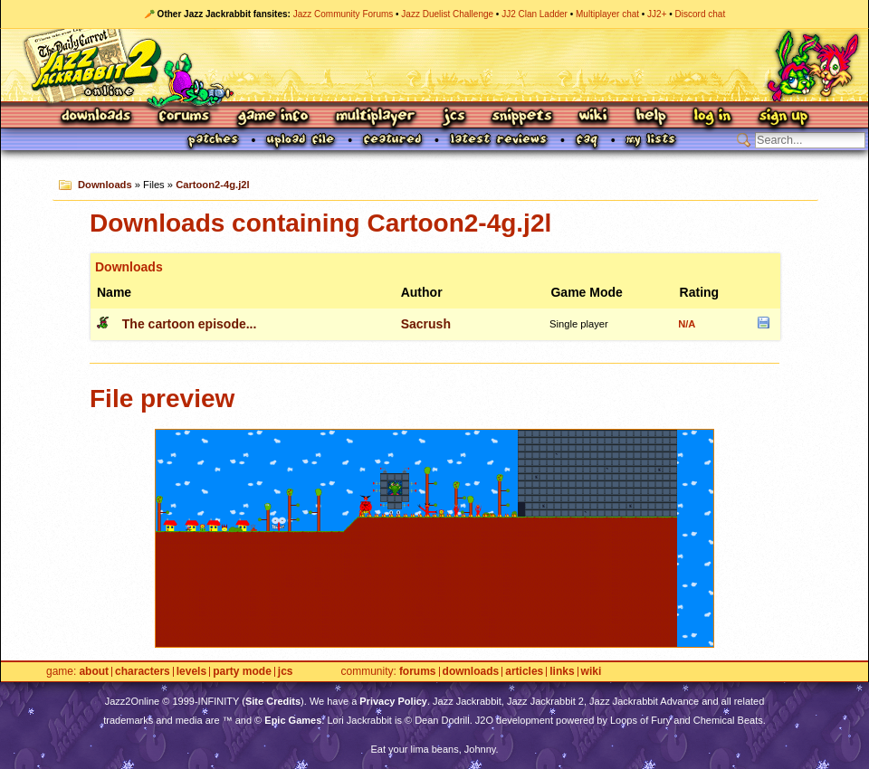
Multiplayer (375, 117)
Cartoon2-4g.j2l (212, 184)
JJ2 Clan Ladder (534, 14)
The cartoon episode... (189, 324)
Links (561, 672)
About (94, 672)
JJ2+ (656, 14)
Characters (142, 672)
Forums (185, 117)
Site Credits (273, 701)
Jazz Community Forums (343, 14)
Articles (524, 672)
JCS (454, 117)
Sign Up (783, 117)
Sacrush (426, 324)
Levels (191, 672)
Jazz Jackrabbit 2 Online (434, 65)
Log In (712, 117)
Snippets (522, 117)
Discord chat (700, 14)
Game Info (272, 117)
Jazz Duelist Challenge (447, 14)
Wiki (594, 117)
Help (651, 117)
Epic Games (292, 720)
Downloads (97, 117)
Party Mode (242, 672)
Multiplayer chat (607, 14)
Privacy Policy (393, 701)
